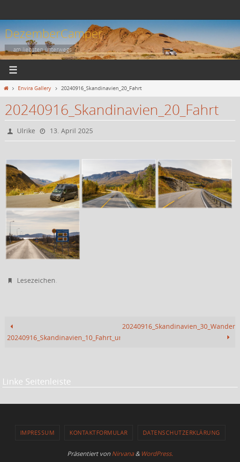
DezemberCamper (54, 33)
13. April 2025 (71, 130)
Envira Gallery (34, 88)
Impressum (37, 432)
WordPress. (157, 453)
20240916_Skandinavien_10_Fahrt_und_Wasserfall (63, 332)
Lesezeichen (36, 280)
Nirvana (123, 453)
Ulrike (26, 130)
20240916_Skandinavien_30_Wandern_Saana (178, 331)
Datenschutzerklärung (181, 432)
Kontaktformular (99, 432)
